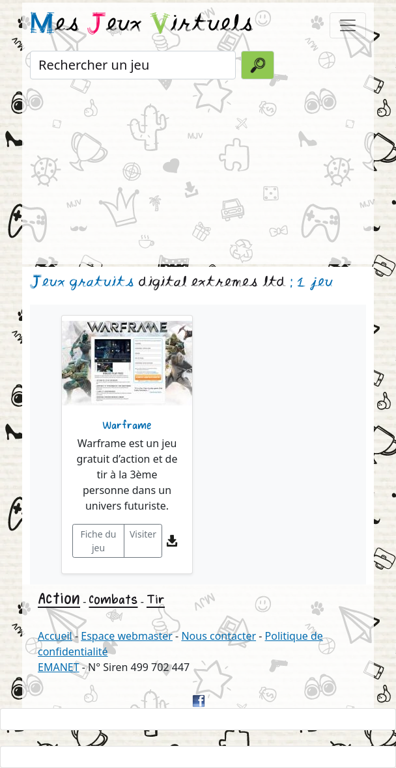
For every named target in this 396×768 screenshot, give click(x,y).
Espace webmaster (127, 636)
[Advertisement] (198, 173)
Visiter (143, 534)
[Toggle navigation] (348, 25)
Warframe (127, 425)
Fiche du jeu (98, 541)
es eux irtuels (141, 25)
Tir (156, 600)
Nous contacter (218, 636)
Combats (113, 600)
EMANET (58, 667)
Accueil (55, 636)
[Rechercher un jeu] (133, 65)
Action (59, 598)
